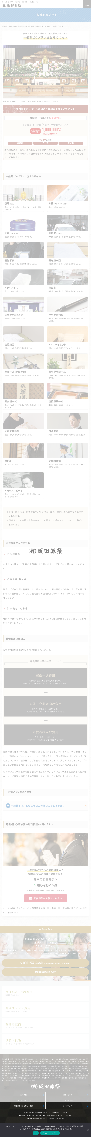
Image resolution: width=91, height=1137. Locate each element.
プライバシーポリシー (23, 1100)
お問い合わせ (67, 1095)
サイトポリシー (67, 1100)
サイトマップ (67, 1106)
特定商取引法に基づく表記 (23, 1106)
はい (35, 1133)
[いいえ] (87, 1130)
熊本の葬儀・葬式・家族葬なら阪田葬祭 (43, 1118)
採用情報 (24, 1095)
